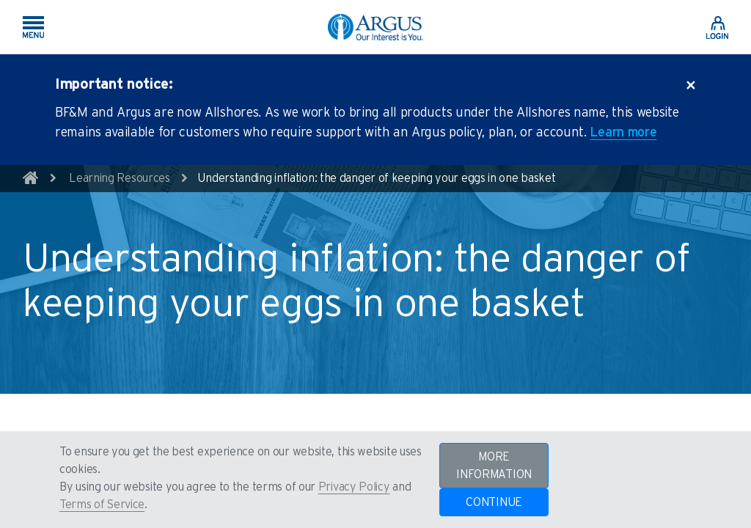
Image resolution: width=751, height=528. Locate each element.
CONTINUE (494, 502)
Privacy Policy (354, 487)
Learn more (623, 132)
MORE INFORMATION (494, 465)
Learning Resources (119, 178)
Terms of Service (101, 504)
